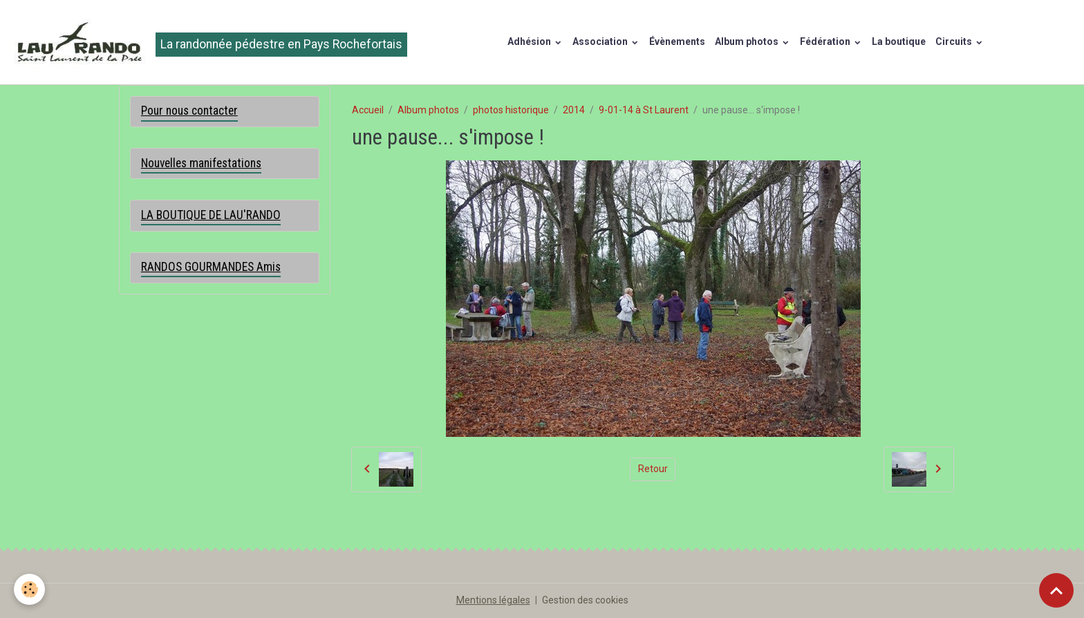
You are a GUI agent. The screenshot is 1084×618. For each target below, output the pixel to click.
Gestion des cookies (585, 600)
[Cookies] (29, 589)
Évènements (677, 41)
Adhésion (530, 41)
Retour (653, 468)
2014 (574, 109)
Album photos (748, 41)
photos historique (511, 109)
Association (601, 41)
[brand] (208, 42)
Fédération (826, 41)
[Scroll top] (1056, 590)
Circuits (954, 41)
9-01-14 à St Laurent (644, 109)
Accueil (368, 109)
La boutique (899, 41)
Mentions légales (493, 600)
